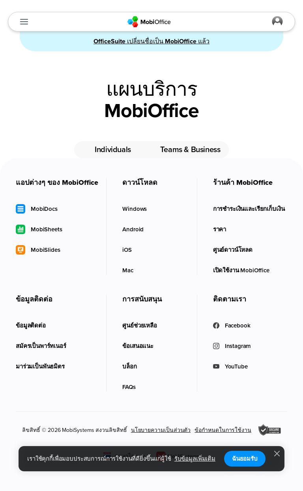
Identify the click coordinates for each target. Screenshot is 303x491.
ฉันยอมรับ (245, 458)
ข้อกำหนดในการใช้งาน (223, 430)
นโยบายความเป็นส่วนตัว (161, 430)
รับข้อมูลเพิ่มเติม (194, 458)
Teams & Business (190, 149)
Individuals (113, 149)
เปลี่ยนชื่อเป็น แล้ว (151, 41)
